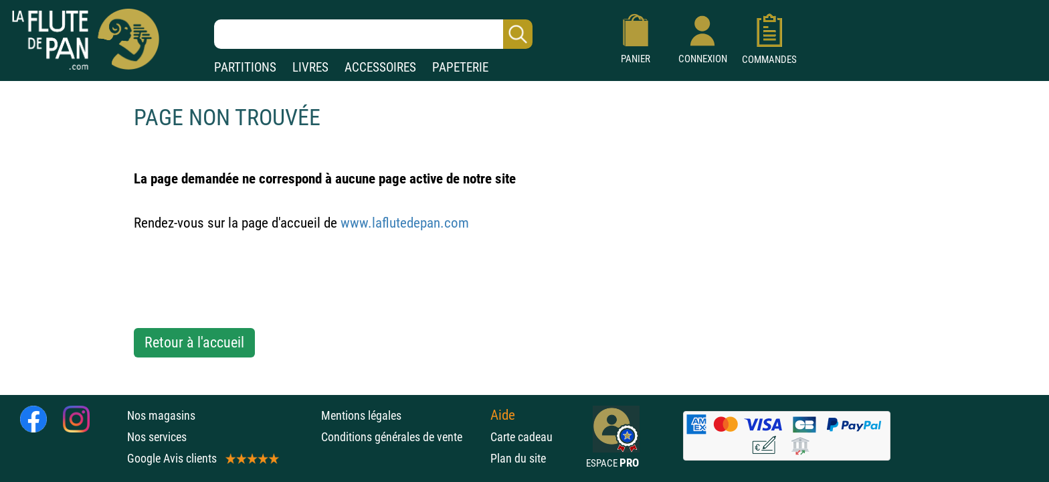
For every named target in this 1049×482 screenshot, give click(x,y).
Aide (502, 415)
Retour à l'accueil (194, 342)
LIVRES (310, 67)
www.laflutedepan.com (405, 223)
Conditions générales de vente (402, 437)
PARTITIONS (245, 67)
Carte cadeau (521, 437)
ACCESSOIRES (380, 67)
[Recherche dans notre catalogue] (373, 34)
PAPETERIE (460, 67)
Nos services (157, 437)
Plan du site (518, 458)
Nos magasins (161, 415)
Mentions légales (361, 415)
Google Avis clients (202, 458)
